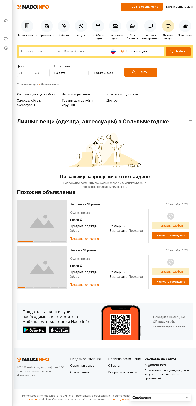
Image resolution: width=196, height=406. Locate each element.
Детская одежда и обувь (36, 94)
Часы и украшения (76, 94)
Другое (112, 100)
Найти (177, 51)
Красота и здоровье (122, 94)
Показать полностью (87, 238)
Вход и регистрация (179, 6)
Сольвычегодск (27, 84)
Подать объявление (85, 359)
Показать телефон (170, 225)
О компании (79, 372)
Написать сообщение (171, 235)
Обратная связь (82, 365)
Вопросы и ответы (122, 372)
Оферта (114, 365)
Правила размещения (124, 359)
